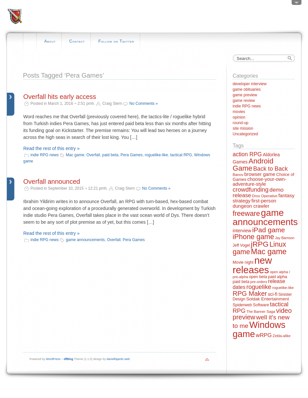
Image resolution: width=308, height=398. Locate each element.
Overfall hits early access (59, 96)
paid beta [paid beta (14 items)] (241, 281)
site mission (243, 128)
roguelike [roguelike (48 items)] (258, 286)
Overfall (93, 155)
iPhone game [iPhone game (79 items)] (253, 237)
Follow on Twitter (116, 41)
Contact (77, 41)
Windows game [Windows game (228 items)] (259, 329)
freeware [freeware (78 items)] (246, 214)
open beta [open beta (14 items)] (258, 277)
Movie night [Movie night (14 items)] (243, 262)
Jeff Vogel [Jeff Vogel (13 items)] (241, 245)
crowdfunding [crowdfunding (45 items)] (251, 189)
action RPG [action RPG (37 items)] (247, 154)
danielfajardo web (118, 359)
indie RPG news (44, 155)
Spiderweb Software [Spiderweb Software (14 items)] (251, 305)
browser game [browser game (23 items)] (259, 174)
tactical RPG (181, 155)
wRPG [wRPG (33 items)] (264, 335)
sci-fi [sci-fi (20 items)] (273, 294)
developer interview (249, 84)
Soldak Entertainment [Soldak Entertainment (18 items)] (267, 298)
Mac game (75, 155)
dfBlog (68, 359)
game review (244, 100)
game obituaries (246, 89)
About (50, 41)
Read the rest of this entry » (51, 148)
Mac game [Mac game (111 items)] (269, 251)
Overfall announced (51, 181)
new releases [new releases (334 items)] (252, 265)
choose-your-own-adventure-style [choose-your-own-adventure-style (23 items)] (259, 181)
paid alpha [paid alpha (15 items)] (277, 277)
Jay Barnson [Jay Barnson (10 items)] (284, 238)
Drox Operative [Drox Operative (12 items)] (265, 196)
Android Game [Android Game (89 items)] (253, 164)
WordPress (53, 359)
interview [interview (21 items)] (242, 230)
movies (239, 111)
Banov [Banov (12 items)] (238, 175)
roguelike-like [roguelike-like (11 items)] (283, 288)
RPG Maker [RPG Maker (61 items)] (250, 293)
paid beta (110, 155)
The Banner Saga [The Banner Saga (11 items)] (260, 311)
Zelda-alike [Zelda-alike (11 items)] (282, 336)
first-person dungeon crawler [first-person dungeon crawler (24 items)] (254, 203)
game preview (245, 95)
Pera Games (132, 155)
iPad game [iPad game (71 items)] (268, 230)
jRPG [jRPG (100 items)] (259, 244)
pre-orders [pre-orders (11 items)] (258, 282)
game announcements (85, 239)
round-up (240, 123)
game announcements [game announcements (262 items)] (265, 217)
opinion (239, 117)
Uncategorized (245, 134)
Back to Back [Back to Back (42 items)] (270, 168)
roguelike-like (156, 155)
